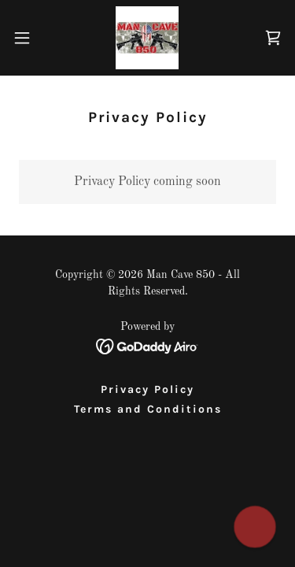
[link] (147, 37)
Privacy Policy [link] (147, 389)
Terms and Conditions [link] (148, 409)
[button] (27, 38)
